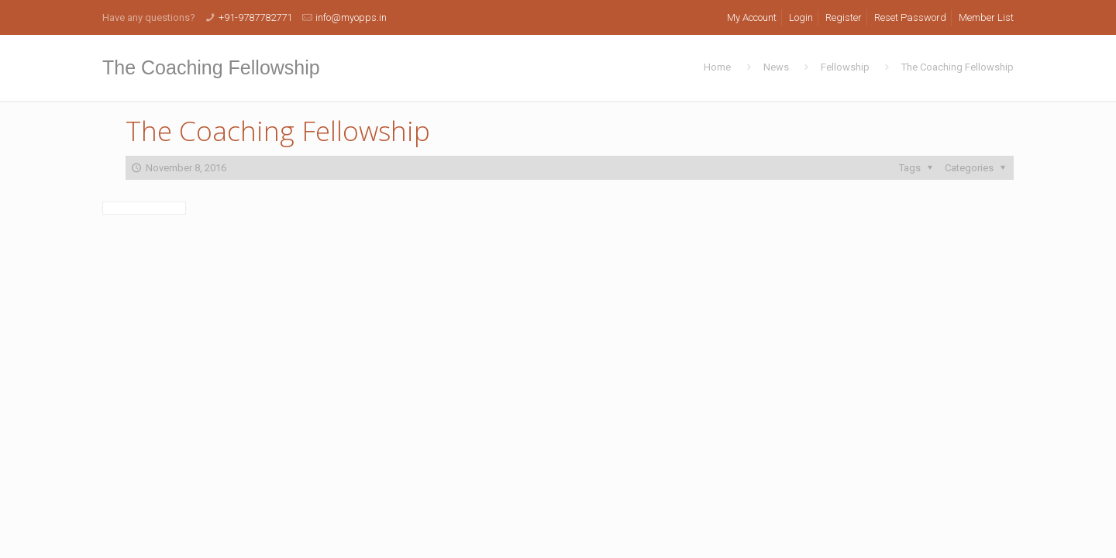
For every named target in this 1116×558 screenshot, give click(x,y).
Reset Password (910, 17)
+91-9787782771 (255, 17)
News (776, 67)
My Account (752, 17)
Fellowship (845, 67)
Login (801, 17)
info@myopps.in (351, 17)
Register (843, 17)
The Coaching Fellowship (957, 67)
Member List (986, 17)
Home (717, 67)
